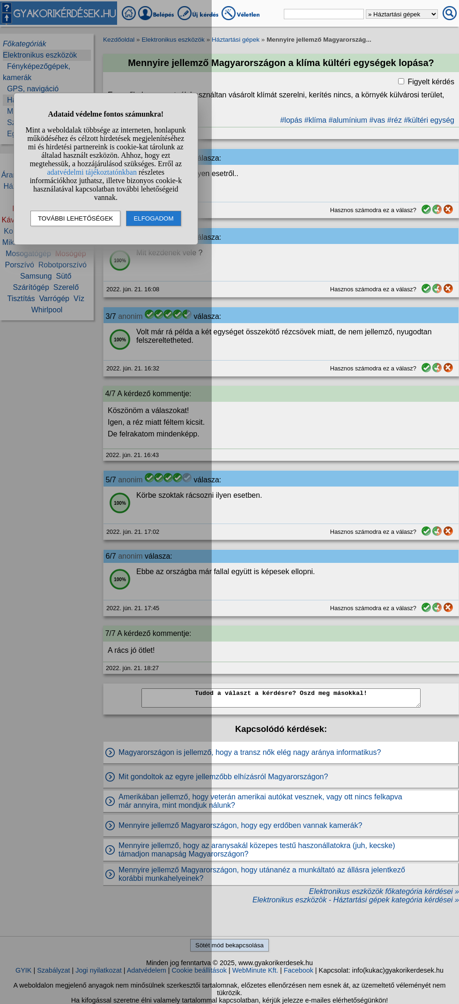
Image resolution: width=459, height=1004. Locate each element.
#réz (394, 120)
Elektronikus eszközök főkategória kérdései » (384, 891)
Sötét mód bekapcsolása (229, 945)
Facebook (298, 970)
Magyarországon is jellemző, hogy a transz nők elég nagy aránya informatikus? (249, 752)
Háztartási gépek (235, 39)
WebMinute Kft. (255, 970)
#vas (377, 120)
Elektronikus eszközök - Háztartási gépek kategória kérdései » (355, 900)
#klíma (315, 120)
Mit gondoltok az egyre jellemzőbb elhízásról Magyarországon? (223, 777)
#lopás (291, 120)
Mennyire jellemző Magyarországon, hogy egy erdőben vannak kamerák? (240, 825)
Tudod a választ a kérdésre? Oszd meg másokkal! (281, 698)
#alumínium (347, 120)
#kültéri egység (429, 120)
